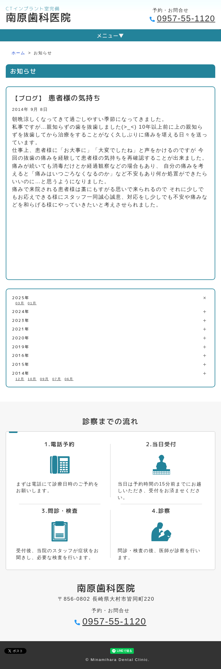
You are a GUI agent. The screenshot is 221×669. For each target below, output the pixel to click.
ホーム (18, 53)
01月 (32, 303)
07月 (56, 379)
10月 (32, 379)
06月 (68, 379)
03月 (20, 303)
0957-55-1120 (186, 18)
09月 (44, 379)
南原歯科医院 (38, 17)
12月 (20, 379)
